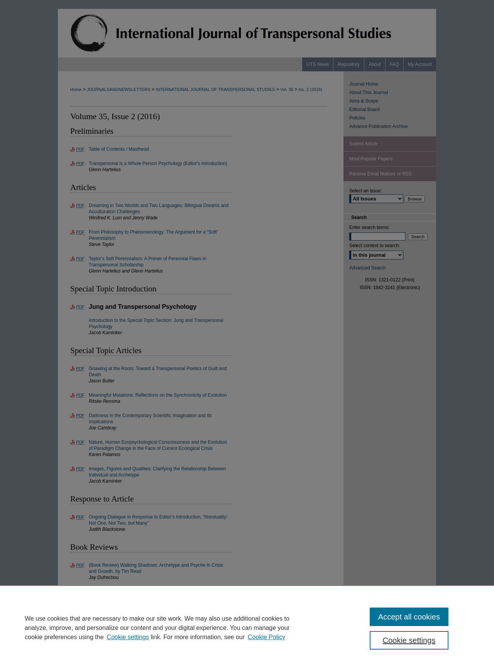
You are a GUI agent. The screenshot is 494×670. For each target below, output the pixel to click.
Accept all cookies (409, 617)
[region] (247, 627)
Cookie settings (128, 637)
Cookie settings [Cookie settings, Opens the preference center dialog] (409, 640)
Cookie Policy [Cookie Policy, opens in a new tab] (266, 637)
